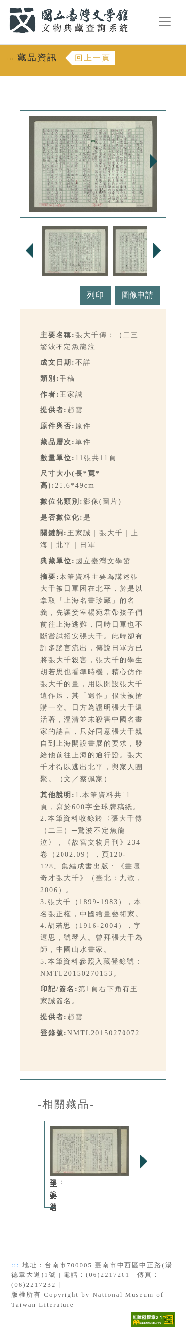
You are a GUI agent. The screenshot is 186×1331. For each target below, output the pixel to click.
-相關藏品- (66, 1104)
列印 (96, 295)
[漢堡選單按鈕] (164, 21)
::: (3, 5)
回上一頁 (93, 58)
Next (153, 161)
